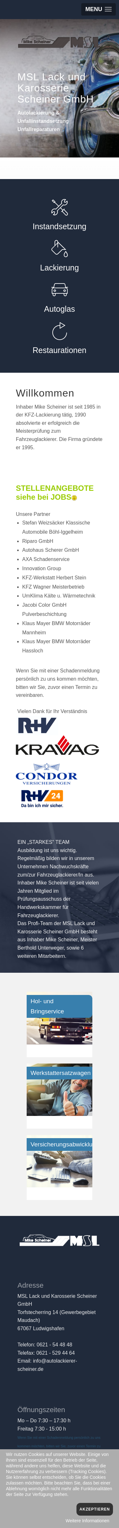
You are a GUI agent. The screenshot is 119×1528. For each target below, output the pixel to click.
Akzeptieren (95, 1509)
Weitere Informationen (87, 1520)
